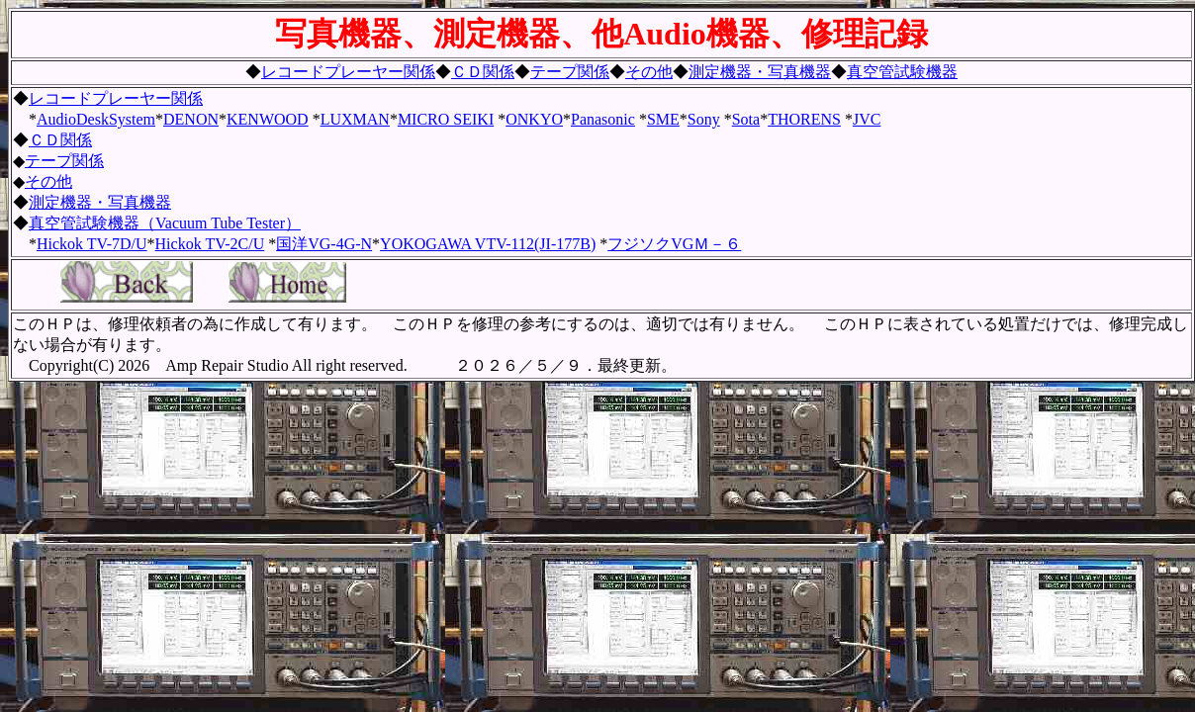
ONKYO (534, 119)
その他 (649, 71)
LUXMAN (355, 119)
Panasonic (603, 119)
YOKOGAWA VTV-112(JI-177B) (488, 243)
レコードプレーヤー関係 (348, 71)
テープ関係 (569, 71)
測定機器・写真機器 (760, 71)
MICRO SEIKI (446, 119)
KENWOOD (268, 119)
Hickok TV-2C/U (210, 243)
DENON (191, 119)
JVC (866, 119)
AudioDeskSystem (96, 119)
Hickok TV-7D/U (92, 243)
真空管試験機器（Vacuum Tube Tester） (165, 223)
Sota (746, 119)
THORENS (804, 119)
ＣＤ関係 (482, 71)
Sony (704, 119)
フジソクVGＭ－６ (674, 243)
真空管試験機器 (902, 71)
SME (663, 119)
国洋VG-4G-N (324, 243)
